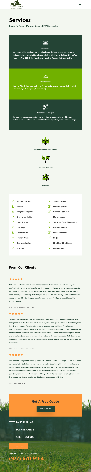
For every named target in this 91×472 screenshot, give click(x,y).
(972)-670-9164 (26, 459)
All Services (19, 446)
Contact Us (45, 409)
